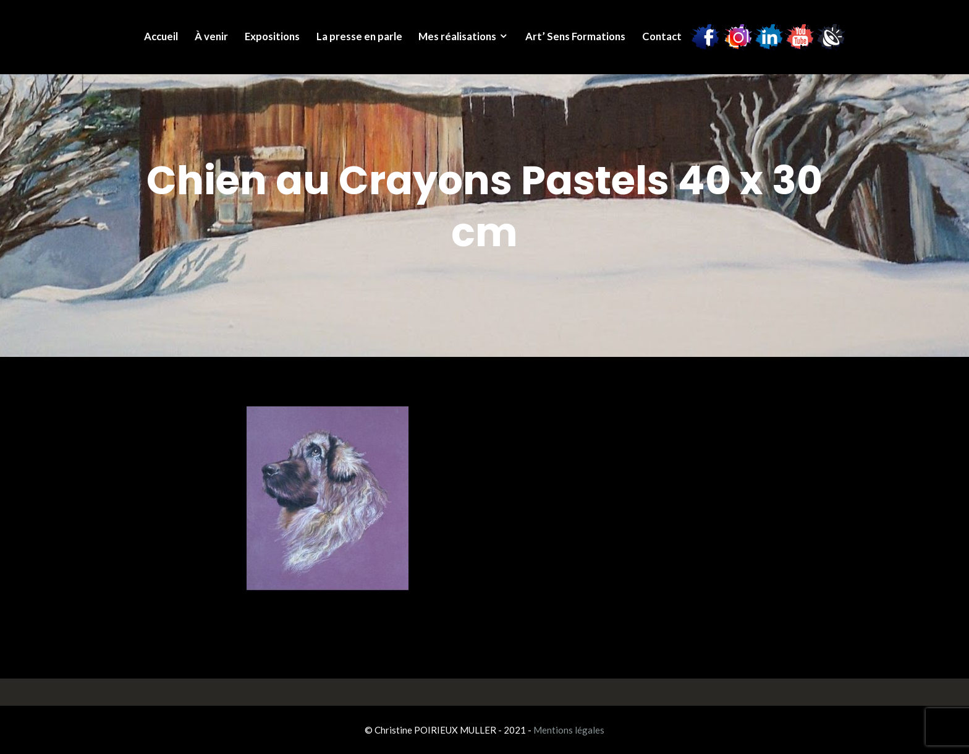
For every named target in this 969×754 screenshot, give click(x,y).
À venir (211, 36)
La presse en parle (359, 36)
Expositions (272, 36)
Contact (662, 36)
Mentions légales (568, 729)
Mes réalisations (457, 36)
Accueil (161, 36)
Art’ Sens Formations (575, 36)
